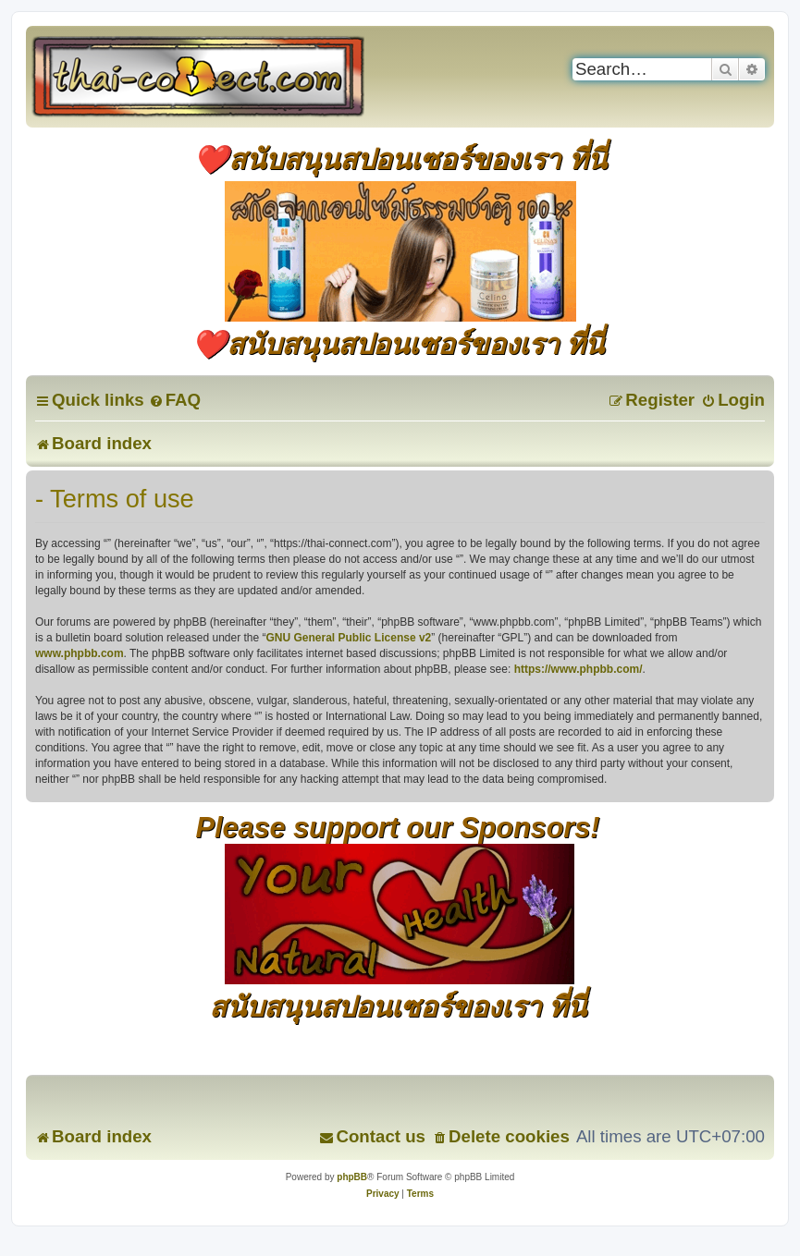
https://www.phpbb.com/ (578, 669)
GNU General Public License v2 (349, 637)
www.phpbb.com (79, 653)
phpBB (352, 1177)
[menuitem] (175, 400)
